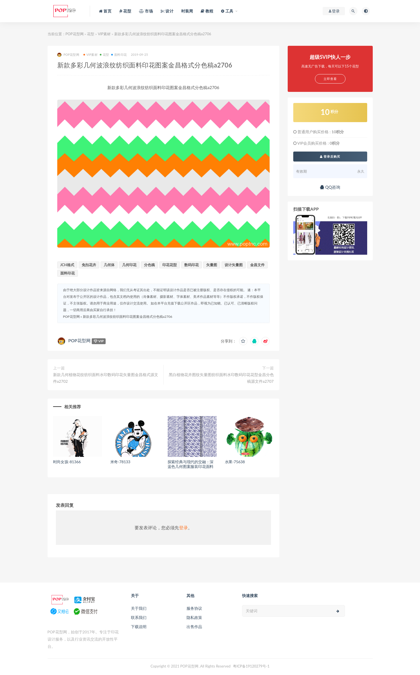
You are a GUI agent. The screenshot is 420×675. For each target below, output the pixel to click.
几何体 (109, 265)
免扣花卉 (89, 265)
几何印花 (129, 265)
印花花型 (169, 265)
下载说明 (138, 626)
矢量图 (211, 265)
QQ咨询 (330, 187)
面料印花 (119, 54)
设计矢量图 (234, 265)
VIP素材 (104, 34)
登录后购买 (330, 156)
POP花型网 (75, 34)
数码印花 (191, 265)
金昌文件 (257, 265)
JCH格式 (67, 265)
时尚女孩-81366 (67, 461)
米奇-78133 (120, 461)
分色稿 (149, 265)
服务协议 (194, 608)
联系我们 (138, 617)
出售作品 (194, 626)
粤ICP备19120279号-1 (251, 666)
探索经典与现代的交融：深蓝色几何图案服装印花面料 (191, 464)
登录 (183, 527)
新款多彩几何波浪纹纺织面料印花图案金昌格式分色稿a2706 (127, 316)
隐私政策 (194, 617)
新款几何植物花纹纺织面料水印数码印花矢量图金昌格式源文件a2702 (105, 378)
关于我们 (138, 608)
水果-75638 (235, 461)
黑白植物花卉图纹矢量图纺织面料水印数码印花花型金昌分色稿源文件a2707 (221, 378)
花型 (90, 34)
